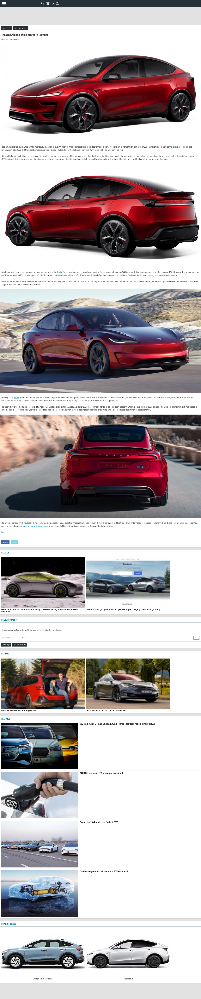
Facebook (5, 542)
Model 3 (16, 397)
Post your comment (21, 28)
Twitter (14, 542)
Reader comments (10, 619)
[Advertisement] (100, 16)
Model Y (59, 272)
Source (3, 532)
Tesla (174, 146)
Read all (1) (6, 645)
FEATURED (5, 718)
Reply (196, 638)
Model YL (140, 275)
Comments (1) (6, 28)
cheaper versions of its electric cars (34, 526)
